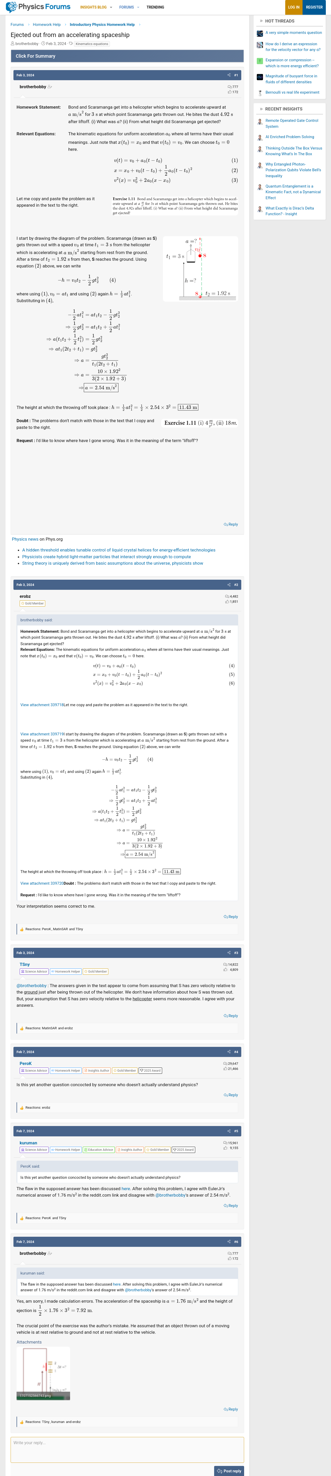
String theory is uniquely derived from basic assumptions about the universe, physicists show (116, 572)
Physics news (29, 547)
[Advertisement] (127, 490)
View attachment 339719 (45, 742)
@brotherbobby (35, 994)
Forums (130, 7)
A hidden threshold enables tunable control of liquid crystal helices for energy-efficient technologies (122, 558)
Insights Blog (97, 7)
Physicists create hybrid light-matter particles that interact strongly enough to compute (110, 565)
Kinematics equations (96, 46)
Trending (159, 7)
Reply (229, 533)
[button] (115, 7)
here (129, 1197)
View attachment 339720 (45, 892)
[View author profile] (100, 1079)
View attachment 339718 (45, 713)
